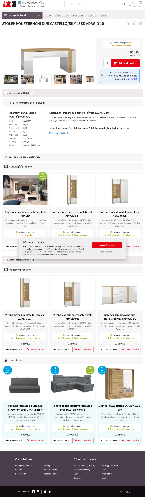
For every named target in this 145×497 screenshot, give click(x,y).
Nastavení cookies (107, 252)
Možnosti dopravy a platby (84, 465)
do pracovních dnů (72, 235)
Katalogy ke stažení (110, 465)
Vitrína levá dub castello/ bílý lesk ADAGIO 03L (120, 213)
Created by (124, 491)
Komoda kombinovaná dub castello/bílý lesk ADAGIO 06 (120, 316)
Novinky (46, 465)
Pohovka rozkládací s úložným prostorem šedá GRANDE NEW (25, 407)
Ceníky (104, 469)
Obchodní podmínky (82, 469)
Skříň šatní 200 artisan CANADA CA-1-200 (119, 407)
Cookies (105, 478)
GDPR (76, 473)
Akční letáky (107, 473)
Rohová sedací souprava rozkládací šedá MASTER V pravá (72, 407)
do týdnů (25, 235)
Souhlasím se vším (107, 245)
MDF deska (27, 138)
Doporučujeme (21, 473)
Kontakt (18, 469)
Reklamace (78, 478)
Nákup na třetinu (50, 473)
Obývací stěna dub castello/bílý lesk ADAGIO (25, 213)
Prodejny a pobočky (23, 465)
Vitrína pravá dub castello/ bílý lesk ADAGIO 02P (72, 213)
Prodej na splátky (50, 469)
